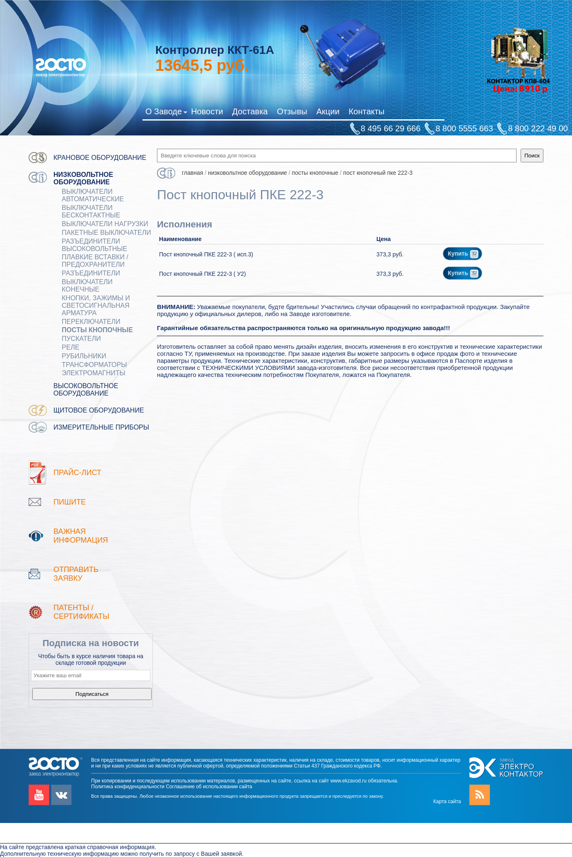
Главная (192, 172)
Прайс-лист (77, 472)
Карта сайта (447, 801)
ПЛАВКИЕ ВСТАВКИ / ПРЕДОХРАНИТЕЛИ (95, 260)
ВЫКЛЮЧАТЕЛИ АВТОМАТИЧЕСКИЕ (93, 195)
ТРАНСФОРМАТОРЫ (94, 364)
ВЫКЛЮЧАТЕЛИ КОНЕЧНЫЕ (87, 285)
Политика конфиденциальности (127, 786)
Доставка (250, 111)
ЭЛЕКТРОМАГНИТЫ (94, 373)
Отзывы (292, 111)
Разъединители (91, 273)
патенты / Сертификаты (81, 612)
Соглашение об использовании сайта (209, 786)
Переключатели (91, 321)
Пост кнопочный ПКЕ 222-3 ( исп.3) (206, 254)
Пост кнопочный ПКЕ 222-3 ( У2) (202, 273)
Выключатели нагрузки (105, 223)
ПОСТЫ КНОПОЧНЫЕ (97, 329)
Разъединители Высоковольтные (94, 245)
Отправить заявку (76, 573)
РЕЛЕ (71, 347)
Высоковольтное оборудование (85, 389)
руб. (202, 65)
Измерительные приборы (101, 427)
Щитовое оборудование (98, 410)
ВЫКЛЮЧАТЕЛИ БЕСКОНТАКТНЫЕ (91, 211)
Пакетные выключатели (106, 232)
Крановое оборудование (99, 157)
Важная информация (80, 535)
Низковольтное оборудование (83, 178)
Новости (207, 111)
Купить (463, 253)
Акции (328, 111)
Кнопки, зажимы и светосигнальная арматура (96, 305)
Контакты (366, 111)
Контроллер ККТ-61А (214, 49)
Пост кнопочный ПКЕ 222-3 (378, 172)
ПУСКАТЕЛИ (81, 338)
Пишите (69, 502)
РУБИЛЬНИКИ (84, 356)
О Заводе (166, 113)
